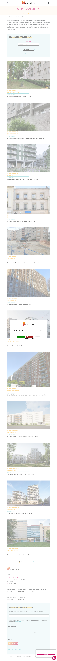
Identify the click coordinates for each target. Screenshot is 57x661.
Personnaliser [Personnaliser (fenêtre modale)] (37, 336)
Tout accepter (20, 336)
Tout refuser (29, 336)
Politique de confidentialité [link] (28, 338)
